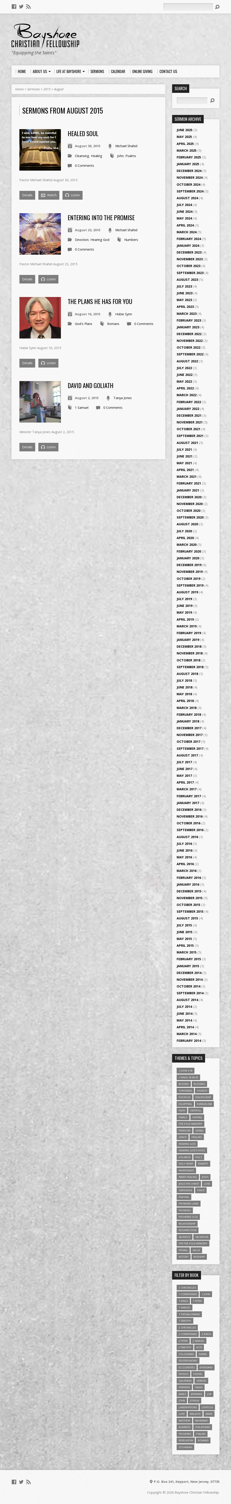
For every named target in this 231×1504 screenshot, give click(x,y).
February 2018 (189, 714)
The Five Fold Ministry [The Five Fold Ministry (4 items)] (193, 1243)
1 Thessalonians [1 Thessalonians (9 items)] (189, 1314)
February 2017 (189, 796)
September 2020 (190, 517)
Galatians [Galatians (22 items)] (185, 1380)
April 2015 (185, 945)
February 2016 (189, 877)
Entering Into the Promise (101, 217)
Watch (49, 195)
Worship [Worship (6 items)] (199, 1256)
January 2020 (188, 558)
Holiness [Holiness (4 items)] (184, 1157)
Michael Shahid (126, 146)
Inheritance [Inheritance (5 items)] (186, 1170)
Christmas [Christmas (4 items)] (185, 1090)
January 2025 (188, 164)
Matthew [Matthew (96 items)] (184, 1420)
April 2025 (185, 144)
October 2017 (188, 741)
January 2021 (188, 490)
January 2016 (188, 884)
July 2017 (184, 762)
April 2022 (185, 388)
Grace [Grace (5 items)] (183, 1137)
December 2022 (189, 334)
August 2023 (187, 279)
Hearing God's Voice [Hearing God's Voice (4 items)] (192, 1150)
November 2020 (190, 504)
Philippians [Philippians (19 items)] (202, 1427)
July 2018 (184, 680)
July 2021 (184, 449)
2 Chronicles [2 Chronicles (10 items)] (187, 1327)
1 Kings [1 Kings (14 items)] (183, 1301)
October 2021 (188, 429)
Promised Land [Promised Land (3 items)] (189, 1203)
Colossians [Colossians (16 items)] (186, 1354)
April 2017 (185, 782)
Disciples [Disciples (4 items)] (184, 1097)
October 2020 (188, 510)
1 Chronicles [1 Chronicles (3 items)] (187, 1287)
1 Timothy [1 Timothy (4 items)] (185, 1320)
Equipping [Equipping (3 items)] (185, 1104)
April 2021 (185, 470)
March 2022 (186, 395)
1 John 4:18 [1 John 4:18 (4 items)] (185, 1070)
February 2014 (189, 1040)
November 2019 (190, 571)
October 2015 (188, 905)
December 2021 (189, 415)
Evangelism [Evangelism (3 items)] (204, 1104)
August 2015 (187, 918)
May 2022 (184, 381)
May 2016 (184, 857)
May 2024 (184, 218)
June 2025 (184, 130)
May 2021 (184, 463)
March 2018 (186, 708)
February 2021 (189, 483)
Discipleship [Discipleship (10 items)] (203, 1097)
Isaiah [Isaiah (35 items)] (199, 1387)
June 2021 (184, 456)
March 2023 (186, 313)
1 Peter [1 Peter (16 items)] (197, 1301)
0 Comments (84, 165)
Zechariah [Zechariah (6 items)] (185, 1447)
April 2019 (185, 619)
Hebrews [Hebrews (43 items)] (184, 1387)
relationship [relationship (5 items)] (187, 1223)
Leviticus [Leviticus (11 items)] (207, 1407)
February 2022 (189, 402)
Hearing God (99, 240)
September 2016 (190, 830)
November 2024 (190, 177)
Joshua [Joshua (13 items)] (194, 1400)
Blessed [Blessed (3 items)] (184, 1084)
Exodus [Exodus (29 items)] (183, 1374)
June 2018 (184, 687)
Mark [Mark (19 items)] (209, 1413)
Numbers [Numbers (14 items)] (184, 1427)
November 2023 (190, 259)
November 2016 (190, 816)
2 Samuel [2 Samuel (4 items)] (198, 1340)
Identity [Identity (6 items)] (203, 1163)
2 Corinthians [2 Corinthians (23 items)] (188, 1334)
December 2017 (189, 728)
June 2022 (184, 375)
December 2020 (189, 497)
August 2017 (187, 755)
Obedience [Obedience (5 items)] (185, 1190)
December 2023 (189, 252)
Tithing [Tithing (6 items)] (183, 1250)
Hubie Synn (123, 314)
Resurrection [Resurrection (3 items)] (187, 1230)
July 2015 (184, 925)
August (59, 89)
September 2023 (190, 273)
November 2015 (190, 898)
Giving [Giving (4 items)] (199, 1130)
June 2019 (184, 605)
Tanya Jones (122, 398)
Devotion (82, 240)
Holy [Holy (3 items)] (198, 1157)
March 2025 (186, 150)
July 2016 (184, 843)
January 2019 (188, 640)
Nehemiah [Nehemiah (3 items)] (201, 1420)
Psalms (130, 156)
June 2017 (184, 769)
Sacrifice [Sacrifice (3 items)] (184, 1237)
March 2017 (186, 789)
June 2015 (184, 932)
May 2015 (184, 939)
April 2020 (185, 538)
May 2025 (184, 137)
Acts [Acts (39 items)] (199, 1347)
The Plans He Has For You (100, 301)
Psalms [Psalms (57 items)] (201, 1433)
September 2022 (190, 354)
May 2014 (184, 1020)
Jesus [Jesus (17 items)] (205, 1177)
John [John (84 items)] (182, 1400)
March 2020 (186, 544)
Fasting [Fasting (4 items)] (197, 1117)
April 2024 (185, 225)
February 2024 (189, 239)
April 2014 (185, 1027)
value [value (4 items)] (196, 1250)
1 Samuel (81, 407)
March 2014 (186, 1034)
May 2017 (184, 775)
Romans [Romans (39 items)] (203, 1440)
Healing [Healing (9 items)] (197, 1137)
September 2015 (190, 911)
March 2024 (186, 232)
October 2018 (188, 660)
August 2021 (187, 443)
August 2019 (187, 592)
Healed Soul (83, 133)
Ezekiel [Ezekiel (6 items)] (198, 1374)
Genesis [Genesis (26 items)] (201, 1380)
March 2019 (186, 626)
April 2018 (185, 701)
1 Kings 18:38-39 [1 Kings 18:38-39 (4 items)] (188, 1077)
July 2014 (184, 1006)
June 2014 (184, 1013)
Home (19, 89)
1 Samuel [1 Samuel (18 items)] (184, 1307)
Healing (96, 156)
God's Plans (83, 324)
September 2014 (190, 993)
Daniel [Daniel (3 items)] (203, 1354)
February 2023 (189, 320)
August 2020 (187, 524)
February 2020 (189, 551)
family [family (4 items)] (183, 1117)
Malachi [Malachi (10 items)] (195, 1413)
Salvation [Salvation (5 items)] (201, 1237)
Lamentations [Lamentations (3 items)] (188, 1407)
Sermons (33, 89)
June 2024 (184, 211)
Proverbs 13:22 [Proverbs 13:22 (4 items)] (188, 1216)
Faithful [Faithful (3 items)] (195, 1110)
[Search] (188, 6)
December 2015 (189, 891)
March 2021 (186, 476)
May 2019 (184, 612)
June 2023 (184, 293)
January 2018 (188, 721)
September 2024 (190, 191)
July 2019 (184, 599)
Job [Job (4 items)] (209, 1394)
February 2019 (189, 633)
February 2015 (189, 959)
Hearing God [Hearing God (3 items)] (187, 1143)
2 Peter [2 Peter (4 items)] (183, 1340)
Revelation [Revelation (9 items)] (186, 1440)
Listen (72, 195)
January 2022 (188, 409)
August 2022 (187, 361)
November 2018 (190, 653)
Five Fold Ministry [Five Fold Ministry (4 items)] (190, 1123)
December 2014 (189, 973)
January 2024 (188, 245)
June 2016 (184, 850)
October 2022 (188, 347)
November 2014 (190, 979)
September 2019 (190, 585)
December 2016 (189, 809)
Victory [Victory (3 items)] (184, 1256)
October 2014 (188, 986)
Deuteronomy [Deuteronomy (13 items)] (188, 1360)
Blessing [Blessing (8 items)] (199, 1084)
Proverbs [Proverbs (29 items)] (185, 1433)
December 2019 (189, 565)
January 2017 (188, 803)
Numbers (131, 240)
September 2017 (190, 748)
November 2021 (190, 422)
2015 (47, 89)
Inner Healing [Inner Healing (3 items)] (188, 1177)
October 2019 (188, 578)
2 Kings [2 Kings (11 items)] (206, 1334)
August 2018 (187, 674)
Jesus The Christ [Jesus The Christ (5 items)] (189, 1183)
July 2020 (184, 531)
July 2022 (184, 368)
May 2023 (184, 300)
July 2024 (184, 205)
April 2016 (185, 864)
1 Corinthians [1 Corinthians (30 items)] (188, 1294)
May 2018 (184, 694)
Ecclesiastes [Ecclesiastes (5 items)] (187, 1367)
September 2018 (190, 667)
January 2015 (188, 966)
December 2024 (189, 171)
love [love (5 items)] (207, 1183)
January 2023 (188, 327)
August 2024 (187, 198)
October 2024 (188, 184)
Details (27, 195)
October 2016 (188, 823)
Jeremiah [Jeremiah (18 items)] (196, 1394)
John (120, 156)
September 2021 (190, 436)
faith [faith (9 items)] (182, 1110)
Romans (113, 324)
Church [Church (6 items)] (202, 1090)
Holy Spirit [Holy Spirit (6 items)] (186, 1163)
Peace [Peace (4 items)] (201, 1190)
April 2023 (185, 306)
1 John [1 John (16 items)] (206, 1294)
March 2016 (186, 871)
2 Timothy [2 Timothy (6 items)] (185, 1347)
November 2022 (190, 340)
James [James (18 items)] (182, 1394)
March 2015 (186, 952)
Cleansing (82, 156)
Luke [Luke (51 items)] (182, 1413)
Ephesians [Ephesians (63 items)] (206, 1367)
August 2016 (187, 837)
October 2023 (188, 266)
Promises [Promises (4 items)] (185, 1210)
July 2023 (184, 286)
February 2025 (189, 157)
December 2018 (189, 646)
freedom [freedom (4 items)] (184, 1130)
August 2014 (187, 1000)
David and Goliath (90, 385)
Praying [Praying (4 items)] (184, 1197)
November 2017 (190, 735)
